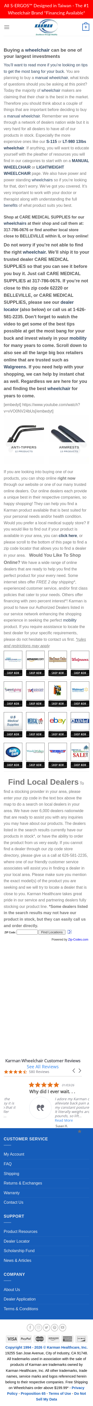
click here (68, 536)
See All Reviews (43, 1067)
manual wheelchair (51, 78)
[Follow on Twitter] (46, 1327)
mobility (78, 338)
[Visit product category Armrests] (69, 439)
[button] (74, 1071)
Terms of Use (60, 1394)
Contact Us (13, 1202)
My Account (14, 1154)
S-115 (52, 141)
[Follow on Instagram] (38, 1327)
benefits (11, 205)
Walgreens (15, 366)
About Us (12, 1290)
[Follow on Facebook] (30, 1327)
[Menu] (7, 27)
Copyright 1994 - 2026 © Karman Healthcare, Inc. (46, 1347)
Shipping (11, 1174)
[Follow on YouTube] (62, 1327)
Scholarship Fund (19, 1251)
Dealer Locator (17, 1241)
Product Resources (20, 1231)
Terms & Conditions (21, 1309)
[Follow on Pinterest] (54, 1327)
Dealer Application (20, 1299)
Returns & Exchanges (23, 1183)
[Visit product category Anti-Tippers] (24, 439)
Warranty (12, 1193)
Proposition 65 (33, 1394)
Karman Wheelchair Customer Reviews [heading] (42, 1061)
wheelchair (37, 50)
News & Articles (17, 1260)
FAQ (8, 1164)
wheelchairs (42, 180)
